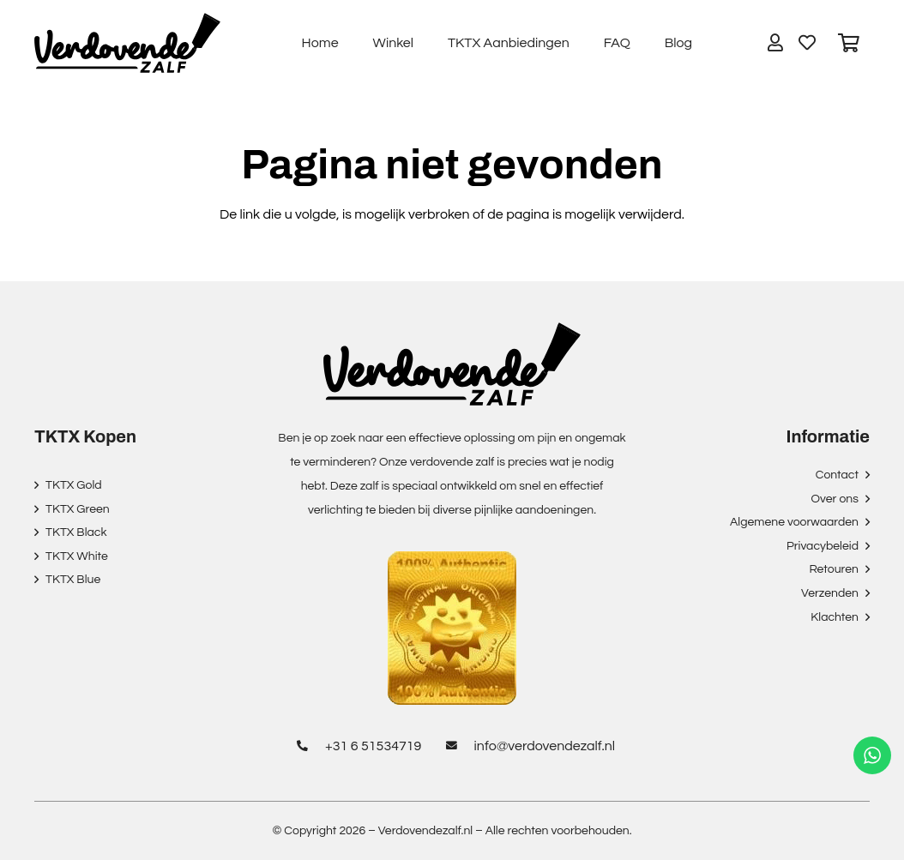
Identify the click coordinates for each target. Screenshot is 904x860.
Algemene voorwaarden (794, 522)
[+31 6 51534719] (307, 746)
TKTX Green (77, 509)
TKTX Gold (73, 485)
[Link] (127, 43)
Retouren (834, 569)
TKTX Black (75, 532)
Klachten (835, 617)
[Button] (775, 43)
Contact (837, 475)
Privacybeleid (822, 546)
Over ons (835, 499)
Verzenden (830, 593)
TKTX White (76, 556)
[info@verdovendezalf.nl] (456, 746)
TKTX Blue (72, 580)
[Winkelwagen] (849, 43)
